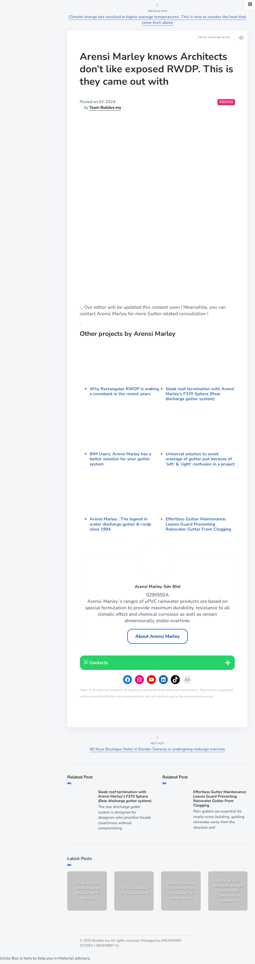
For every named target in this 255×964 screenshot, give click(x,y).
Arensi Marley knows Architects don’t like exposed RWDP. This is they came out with (156, 69)
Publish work (22, 196)
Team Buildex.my (105, 107)
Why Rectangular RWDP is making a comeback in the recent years (124, 391)
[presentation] (124, 362)
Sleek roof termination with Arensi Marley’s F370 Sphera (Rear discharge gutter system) (200, 394)
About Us (18, 188)
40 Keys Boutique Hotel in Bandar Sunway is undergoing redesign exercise (157, 749)
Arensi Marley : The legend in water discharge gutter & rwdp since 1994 (120, 524)
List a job (18, 205)
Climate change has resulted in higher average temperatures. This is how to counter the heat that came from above (157, 19)
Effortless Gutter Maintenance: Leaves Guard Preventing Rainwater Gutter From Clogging (198, 524)
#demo (226, 102)
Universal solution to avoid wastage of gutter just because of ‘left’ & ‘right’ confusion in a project (200, 459)
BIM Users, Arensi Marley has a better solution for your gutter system (120, 459)
